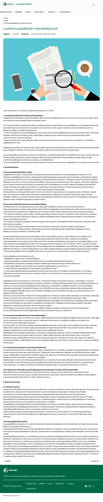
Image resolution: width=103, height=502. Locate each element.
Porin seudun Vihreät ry (24, 4)
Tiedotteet (46, 34)
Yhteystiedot (65, 12)
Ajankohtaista (6, 12)
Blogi (6, 21)
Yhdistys (51, 12)
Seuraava (94, 461)
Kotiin (6, 18)
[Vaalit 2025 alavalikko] (44, 11)
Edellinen (8, 461)
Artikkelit (18, 12)
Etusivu (28, 12)
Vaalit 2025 (38, 12)
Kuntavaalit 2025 (36, 34)
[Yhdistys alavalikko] (55, 11)
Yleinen (53, 34)
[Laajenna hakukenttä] (93, 4)
